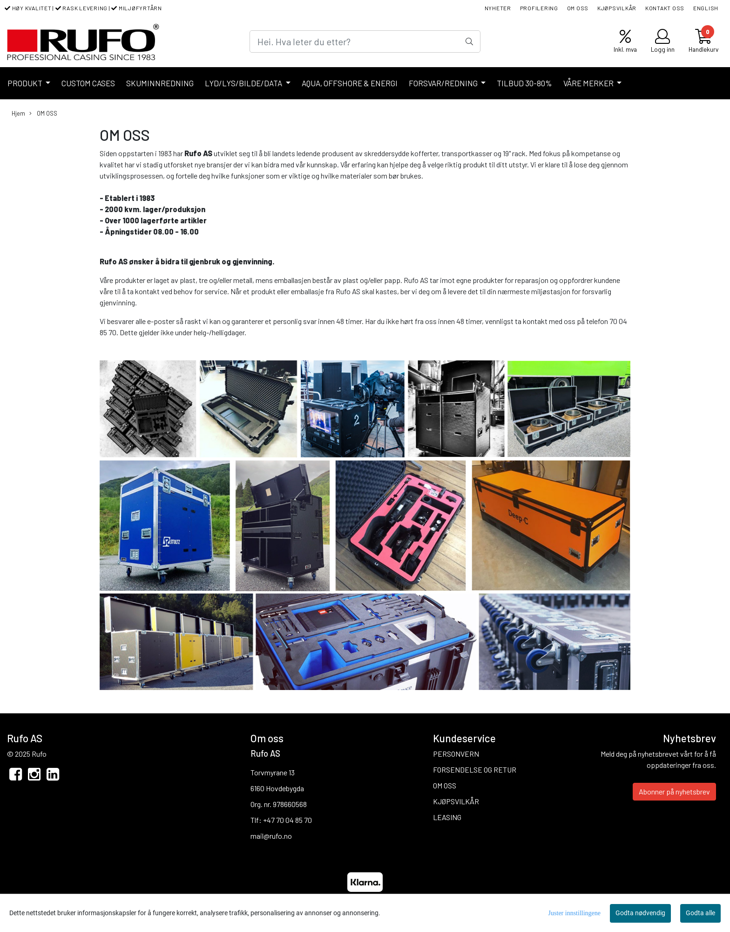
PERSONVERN (456, 753)
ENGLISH (705, 8)
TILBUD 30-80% (524, 83)
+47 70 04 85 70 (287, 819)
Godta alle (700, 913)
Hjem (18, 113)
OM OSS (578, 8)
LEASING (447, 817)
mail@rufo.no (271, 835)
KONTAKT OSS (664, 8)
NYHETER (498, 8)
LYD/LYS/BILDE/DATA (244, 83)
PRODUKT (25, 83)
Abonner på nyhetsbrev (674, 791)
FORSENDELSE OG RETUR (474, 769)
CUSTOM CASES (88, 83)
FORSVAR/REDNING (444, 83)
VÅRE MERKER (589, 83)
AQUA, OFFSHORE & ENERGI (350, 83)
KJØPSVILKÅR (616, 8)
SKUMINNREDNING (160, 83)
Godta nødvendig (640, 913)
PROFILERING (539, 8)
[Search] (365, 41)
